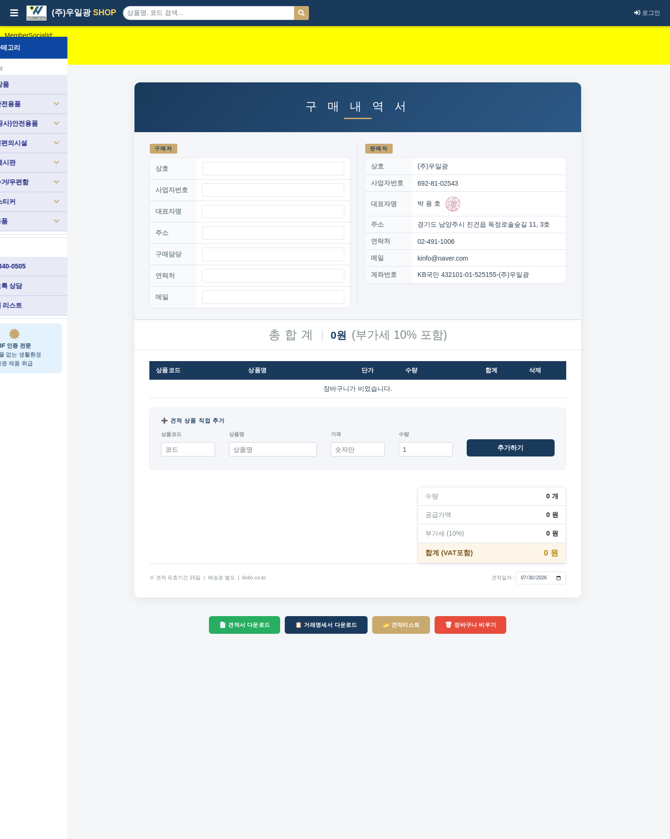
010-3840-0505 (36, 255)
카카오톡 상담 (34, 275)
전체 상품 (28, 73)
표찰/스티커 (54, 191)
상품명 (267, 434)
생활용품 (54, 210)
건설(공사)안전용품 (54, 112)
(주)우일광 (71, 13)
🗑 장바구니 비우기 (501, 625)
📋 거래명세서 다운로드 (357, 625)
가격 (367, 434)
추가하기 (542, 447)
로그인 (647, 12)
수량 (434, 434)
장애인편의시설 (54, 132)
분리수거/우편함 (54, 171)
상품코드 (202, 434)
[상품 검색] (209, 13)
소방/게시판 (54, 151)
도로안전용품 (54, 93)
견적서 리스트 (34, 294)
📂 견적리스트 (432, 625)
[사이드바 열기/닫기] (14, 13)
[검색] (301, 13)
